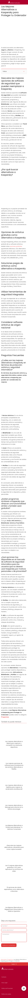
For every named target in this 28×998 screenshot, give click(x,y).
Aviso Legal (4, 982)
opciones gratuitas (16, 246)
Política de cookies (6, 994)
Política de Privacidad (7, 988)
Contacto (3, 977)
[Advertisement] (14, 32)
